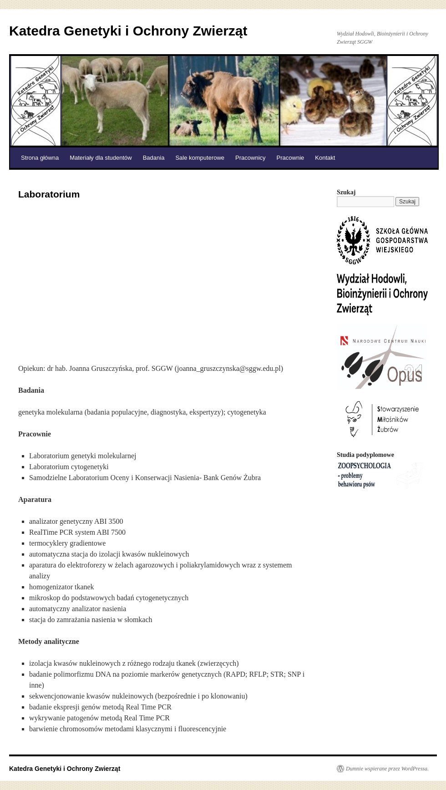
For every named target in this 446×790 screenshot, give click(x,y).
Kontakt (325, 157)
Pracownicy (250, 157)
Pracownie (290, 157)
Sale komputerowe (199, 157)
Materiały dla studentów (101, 157)
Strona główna (40, 157)
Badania (154, 157)
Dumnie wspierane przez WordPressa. (387, 768)
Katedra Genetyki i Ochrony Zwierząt (128, 30)
